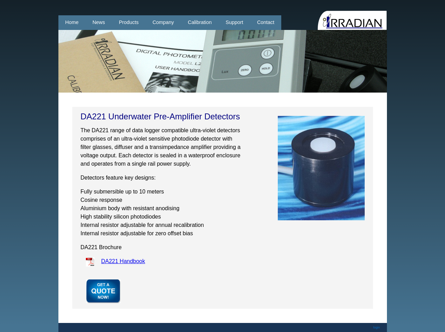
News (98, 22)
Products (129, 22)
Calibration (200, 22)
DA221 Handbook (123, 261)
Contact (265, 22)
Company (163, 22)
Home (72, 22)
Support (234, 22)
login (376, 327)
